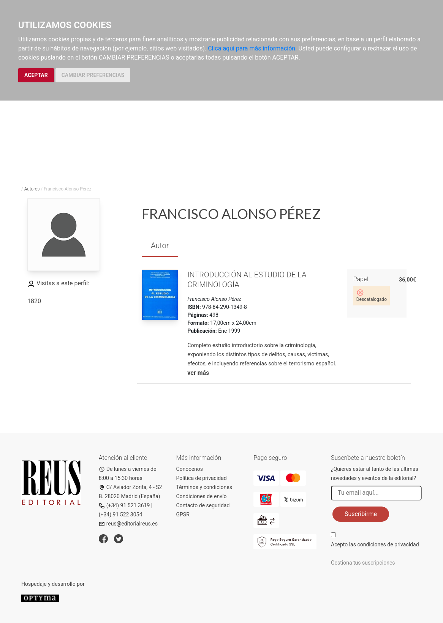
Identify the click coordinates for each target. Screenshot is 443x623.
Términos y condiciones (204, 487)
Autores (32, 189)
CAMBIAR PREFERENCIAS (93, 75)
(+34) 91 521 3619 (124, 505)
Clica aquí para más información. (252, 48)
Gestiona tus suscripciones (363, 563)
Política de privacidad (201, 478)
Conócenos (189, 469)
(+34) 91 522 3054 (120, 514)
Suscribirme (361, 514)
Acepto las (375, 544)
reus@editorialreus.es (128, 524)
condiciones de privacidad (388, 544)
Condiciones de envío (201, 496)
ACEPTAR (36, 75)
